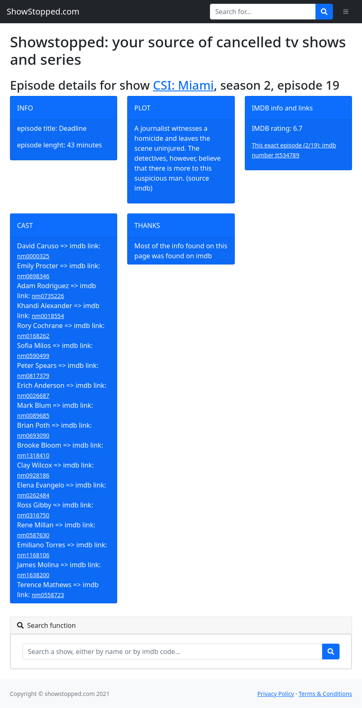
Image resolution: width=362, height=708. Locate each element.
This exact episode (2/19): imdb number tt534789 (294, 150)
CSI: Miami (183, 85)
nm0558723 (48, 595)
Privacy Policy (275, 694)
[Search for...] (263, 12)
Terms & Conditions (325, 694)
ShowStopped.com (43, 11)
